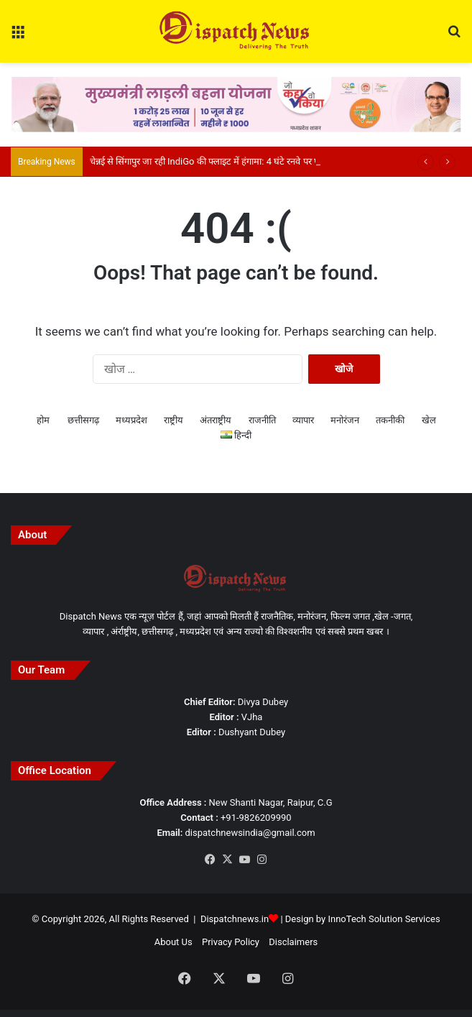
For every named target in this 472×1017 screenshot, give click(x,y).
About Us (173, 942)
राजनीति (262, 420)
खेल (429, 420)
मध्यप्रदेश (131, 420)
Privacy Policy (230, 942)
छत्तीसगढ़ (83, 420)
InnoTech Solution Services (384, 919)
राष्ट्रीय (173, 420)
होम (43, 420)
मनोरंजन (344, 420)
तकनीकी (390, 420)
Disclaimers (293, 942)
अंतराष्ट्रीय (215, 420)
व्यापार (303, 420)
